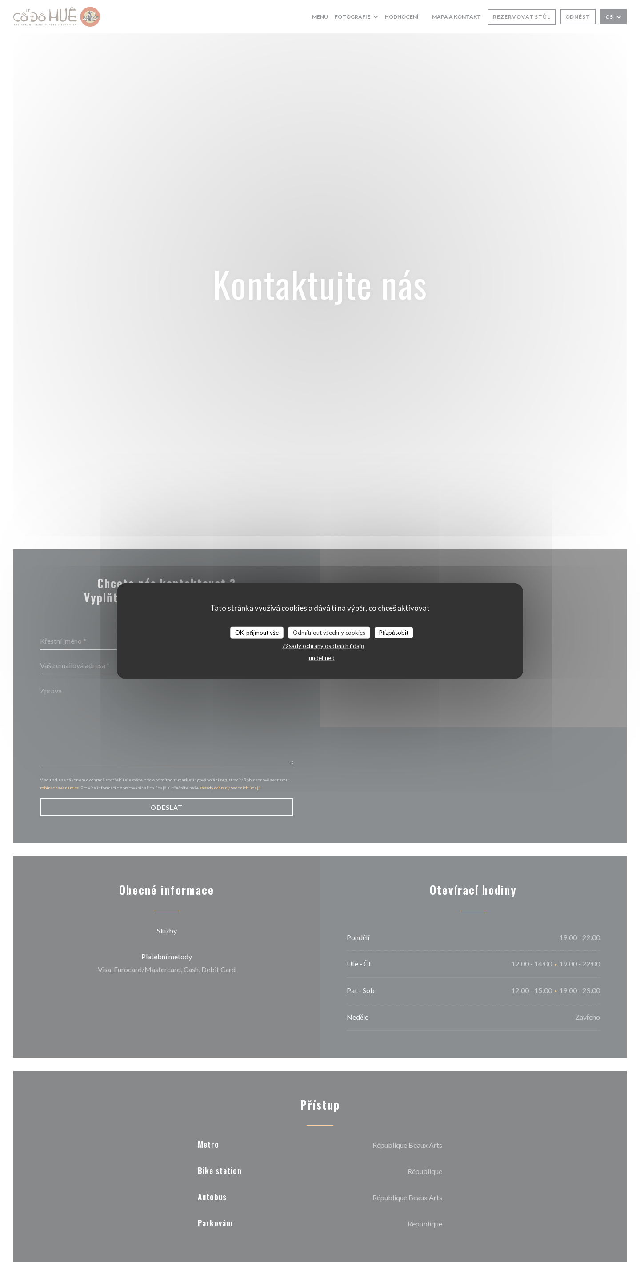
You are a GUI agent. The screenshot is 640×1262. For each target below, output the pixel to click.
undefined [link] (322, 657)
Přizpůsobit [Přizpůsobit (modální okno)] (393, 632)
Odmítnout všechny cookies (329, 632)
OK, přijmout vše (256, 632)
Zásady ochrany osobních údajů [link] (323, 645)
